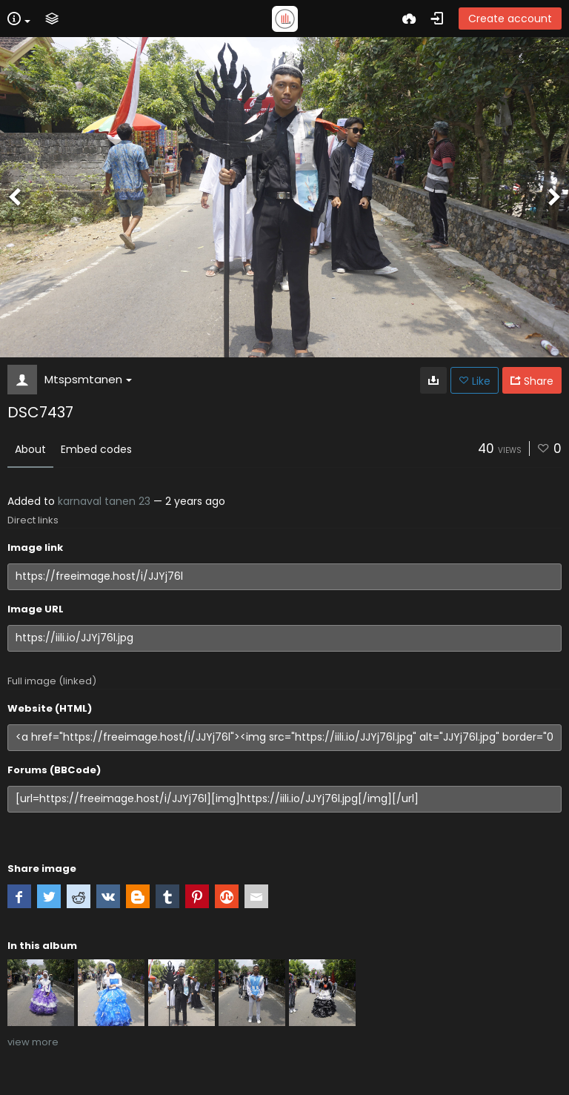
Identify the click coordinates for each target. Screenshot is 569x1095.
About (30, 449)
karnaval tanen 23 (104, 501)
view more (33, 1042)
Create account (510, 18)
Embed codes (96, 449)
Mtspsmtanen (88, 379)
